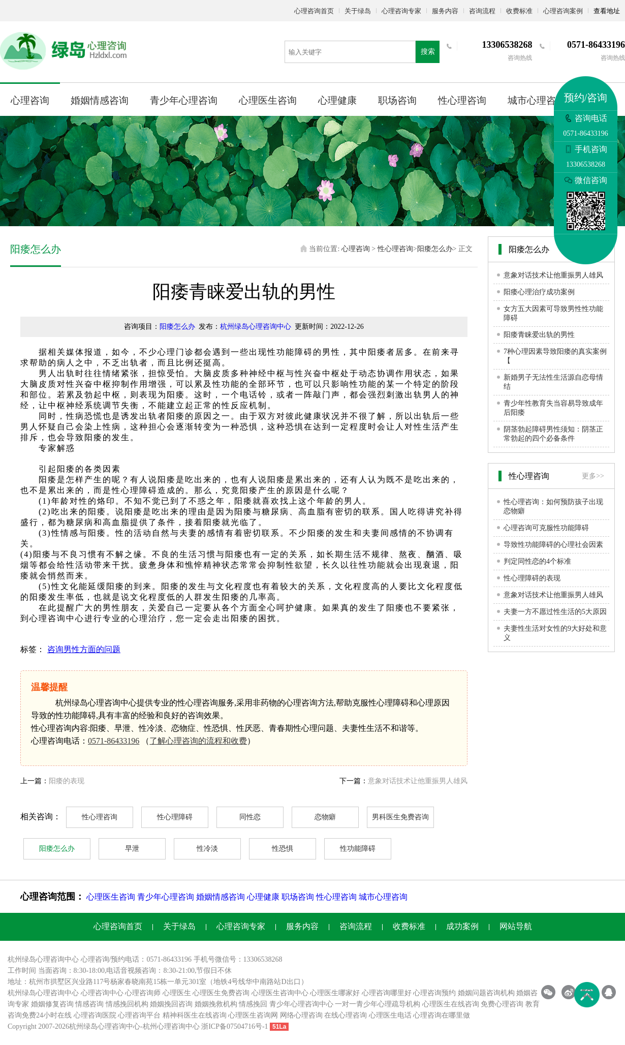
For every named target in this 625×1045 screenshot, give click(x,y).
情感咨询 (89, 1004)
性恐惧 (282, 848)
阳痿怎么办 (435, 249)
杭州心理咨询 (164, 1026)
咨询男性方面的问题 (83, 649)
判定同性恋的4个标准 (537, 561)
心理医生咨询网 (253, 1015)
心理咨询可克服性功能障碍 (546, 528)
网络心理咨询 (301, 1015)
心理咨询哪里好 (387, 993)
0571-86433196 (113, 740)
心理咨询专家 (401, 11)
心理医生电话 (390, 1015)
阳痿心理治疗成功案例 (539, 292)
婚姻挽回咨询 (171, 1004)
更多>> (593, 476)
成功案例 (462, 926)
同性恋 (250, 817)
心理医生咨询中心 (280, 993)
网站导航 (515, 926)
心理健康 (337, 100)
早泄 (132, 848)
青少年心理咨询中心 (301, 1004)
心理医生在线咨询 (450, 1004)
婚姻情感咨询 (100, 100)
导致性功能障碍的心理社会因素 (553, 544)
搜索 (428, 51)
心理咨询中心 (102, 993)
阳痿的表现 (66, 781)
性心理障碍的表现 (532, 578)
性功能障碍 (358, 848)
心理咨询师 (143, 993)
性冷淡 (207, 848)
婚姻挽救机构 (216, 1004)
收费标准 (519, 11)
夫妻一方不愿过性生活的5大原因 (555, 612)
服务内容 (445, 11)
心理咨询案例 (563, 11)
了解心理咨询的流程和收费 (198, 740)
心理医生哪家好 (335, 993)
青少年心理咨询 (183, 100)
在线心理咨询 (345, 1015)
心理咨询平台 (139, 1015)
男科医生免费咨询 (400, 817)
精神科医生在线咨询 (195, 1015)
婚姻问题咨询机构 (486, 993)
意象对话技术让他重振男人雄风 (417, 781)
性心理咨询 (462, 100)
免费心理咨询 (502, 1004)
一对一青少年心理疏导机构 (377, 1004)
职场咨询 (397, 100)
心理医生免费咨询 (221, 993)
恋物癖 (325, 817)
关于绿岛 (358, 11)
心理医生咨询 (268, 100)
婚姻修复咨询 (52, 1004)
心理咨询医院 (95, 1015)
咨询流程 (482, 11)
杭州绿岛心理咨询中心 (255, 326)
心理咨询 (30, 100)
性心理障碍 (175, 817)
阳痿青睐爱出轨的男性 (539, 335)
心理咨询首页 (314, 11)
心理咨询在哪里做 (441, 1015)
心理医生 (177, 993)
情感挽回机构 (127, 1004)
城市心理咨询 (537, 100)
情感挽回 (253, 1004)
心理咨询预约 (434, 993)
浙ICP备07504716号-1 (234, 1026)
